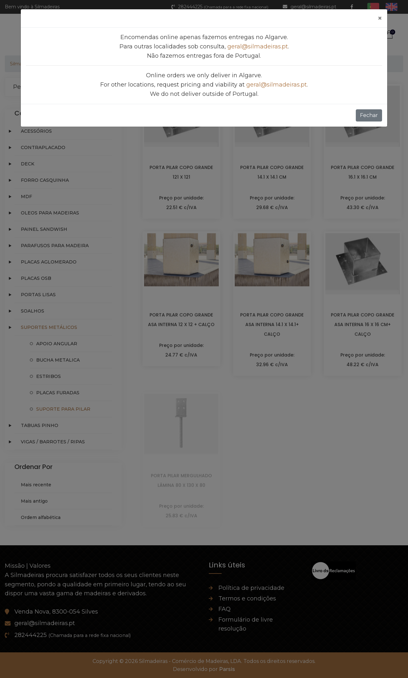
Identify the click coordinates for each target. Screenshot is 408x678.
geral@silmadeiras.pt (257, 46)
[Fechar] (379, 18)
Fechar (369, 115)
